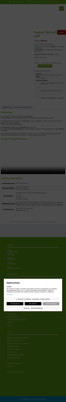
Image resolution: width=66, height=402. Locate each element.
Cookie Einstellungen (51, 303)
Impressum (26, 308)
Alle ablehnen (33, 303)
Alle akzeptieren (15, 303)
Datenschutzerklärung (36, 308)
